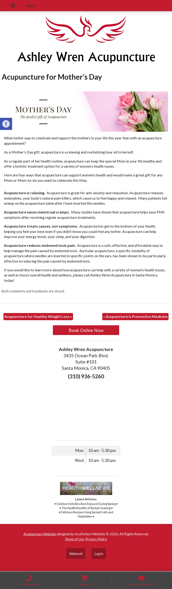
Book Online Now (86, 330)
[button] (6, 124)
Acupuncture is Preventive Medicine (135, 316)
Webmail (76, 553)
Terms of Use (74, 539)
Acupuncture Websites (39, 534)
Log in (98, 553)
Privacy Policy (96, 539)
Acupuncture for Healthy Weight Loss (38, 316)
